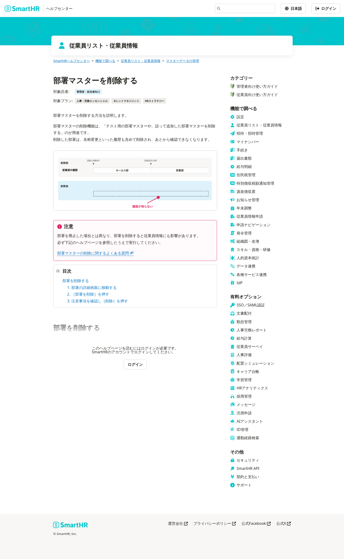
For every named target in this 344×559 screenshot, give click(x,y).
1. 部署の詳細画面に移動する (92, 287)
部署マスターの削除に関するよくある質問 (95, 253)
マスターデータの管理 (182, 60)
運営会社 (178, 523)
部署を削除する (75, 280)
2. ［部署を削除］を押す (88, 294)
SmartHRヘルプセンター (71, 60)
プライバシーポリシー (214, 523)
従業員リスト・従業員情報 (140, 60)
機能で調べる (105, 60)
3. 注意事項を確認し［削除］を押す (97, 301)
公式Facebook (256, 523)
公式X (283, 523)
